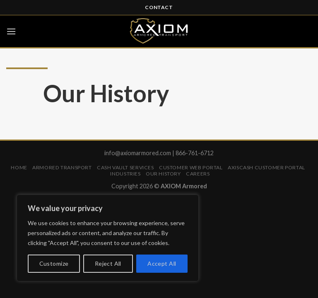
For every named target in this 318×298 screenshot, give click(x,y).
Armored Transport (62, 167)
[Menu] (11, 31)
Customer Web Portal (191, 167)
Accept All (161, 263)
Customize (54, 263)
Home (19, 167)
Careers (198, 174)
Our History (163, 174)
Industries (125, 174)
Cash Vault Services (125, 167)
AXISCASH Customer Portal (266, 167)
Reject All (108, 263)
